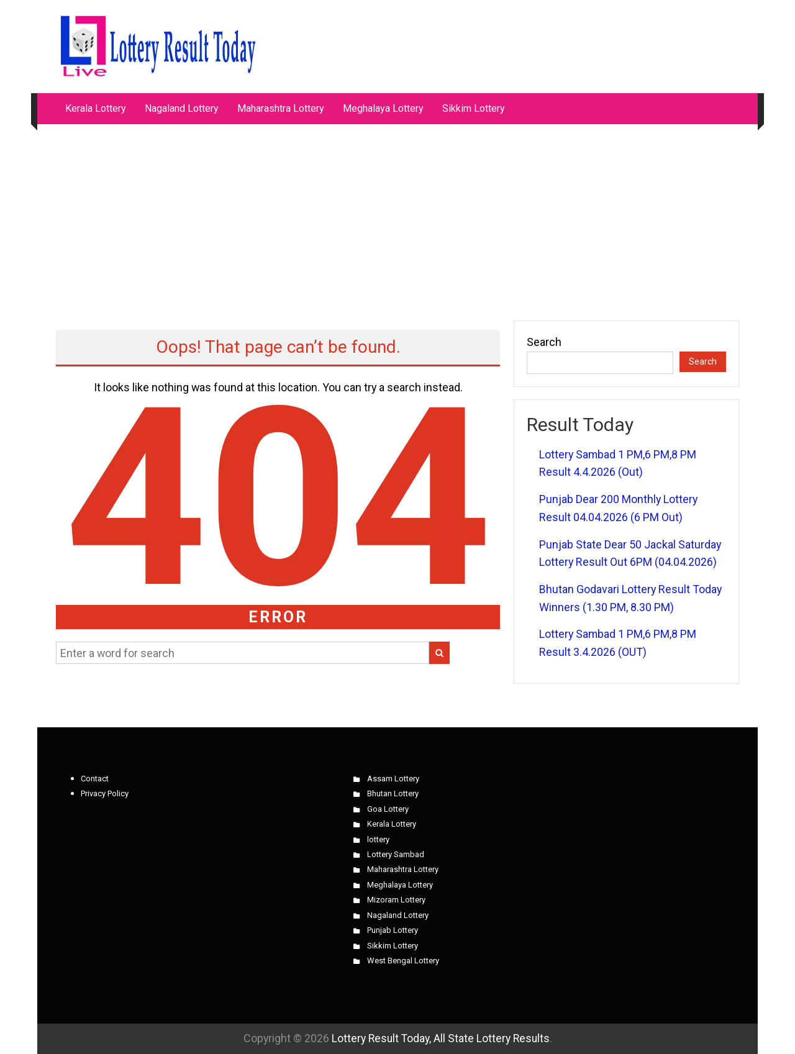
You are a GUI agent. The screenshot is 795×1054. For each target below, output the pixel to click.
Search (544, 341)
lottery (378, 839)
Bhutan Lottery (393, 793)
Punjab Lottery (392, 930)
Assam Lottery (393, 778)
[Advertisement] (397, 216)
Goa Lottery (388, 809)
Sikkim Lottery (473, 108)
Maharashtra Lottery (280, 108)
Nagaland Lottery (182, 108)
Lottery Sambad (395, 854)
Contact (95, 778)
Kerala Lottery (95, 108)
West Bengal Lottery (403, 960)
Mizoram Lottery (396, 899)
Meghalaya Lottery (383, 108)
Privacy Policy (105, 793)
